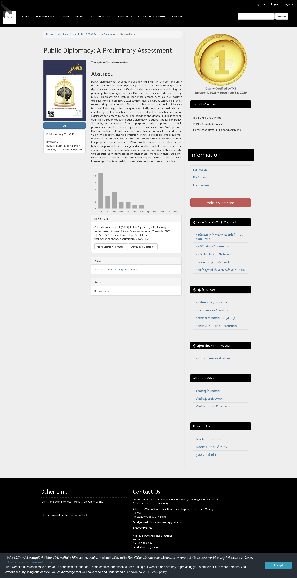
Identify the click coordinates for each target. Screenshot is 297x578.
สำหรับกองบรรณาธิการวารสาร (213, 406)
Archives (80, 16)
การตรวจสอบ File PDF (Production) (216, 325)
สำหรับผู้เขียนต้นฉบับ (208, 390)
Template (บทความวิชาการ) (212, 446)
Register (289, 4)
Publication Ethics (101, 16)
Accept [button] (278, 565)
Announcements (44, 16)
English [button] (260, 4)
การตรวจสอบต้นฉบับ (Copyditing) (215, 318)
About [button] (177, 16)
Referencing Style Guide (152, 16)
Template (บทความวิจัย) (210, 439)
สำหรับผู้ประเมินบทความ (210, 398)
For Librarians (201, 185)
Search (282, 16)
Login (274, 4)
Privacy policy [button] (157, 572)
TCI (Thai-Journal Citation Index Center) (64, 514)
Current (64, 16)
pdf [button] (64, 125)
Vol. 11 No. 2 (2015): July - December (94, 34)
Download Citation (143, 246)
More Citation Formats (111, 246)
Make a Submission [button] (221, 202)
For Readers (200, 169)
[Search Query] (256, 16)
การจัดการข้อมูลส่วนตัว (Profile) (213, 262)
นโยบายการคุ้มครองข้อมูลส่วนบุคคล (30, 562)
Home (25, 16)
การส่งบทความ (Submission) (212, 302)
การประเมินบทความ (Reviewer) (214, 358)
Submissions (124, 16)
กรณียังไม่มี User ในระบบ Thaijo (213, 246)
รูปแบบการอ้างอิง (206, 454)
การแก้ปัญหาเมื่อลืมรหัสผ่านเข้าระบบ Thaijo (220, 269)
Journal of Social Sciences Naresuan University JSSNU (72, 501)
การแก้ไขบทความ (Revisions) (212, 310)
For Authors (200, 177)
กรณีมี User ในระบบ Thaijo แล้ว (213, 254)
